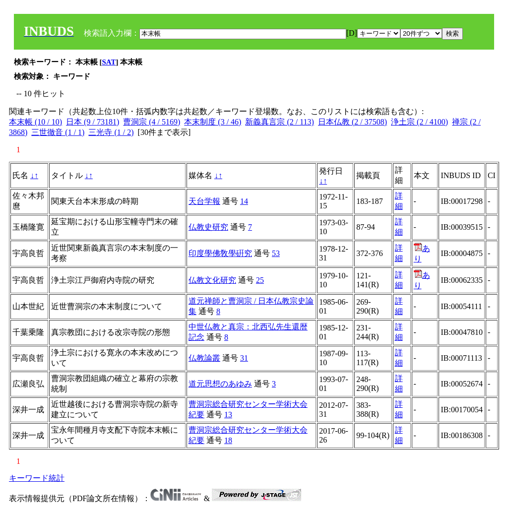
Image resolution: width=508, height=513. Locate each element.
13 (228, 414)
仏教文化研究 (212, 280)
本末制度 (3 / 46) (212, 122)
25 (260, 280)
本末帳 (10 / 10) (35, 122)
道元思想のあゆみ (220, 384)
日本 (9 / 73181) (92, 122)
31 (244, 358)
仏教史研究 (208, 227)
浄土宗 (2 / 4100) (419, 122)
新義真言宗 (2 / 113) (279, 122)
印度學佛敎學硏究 (220, 253)
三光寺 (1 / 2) (110, 132)
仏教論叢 (204, 358)
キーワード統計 (36, 478)
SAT (109, 62)
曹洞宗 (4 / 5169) (151, 122)
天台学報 (204, 201)
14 (244, 201)
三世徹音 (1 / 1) (57, 132)
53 (276, 253)
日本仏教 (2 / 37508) (352, 122)
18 (228, 440)
